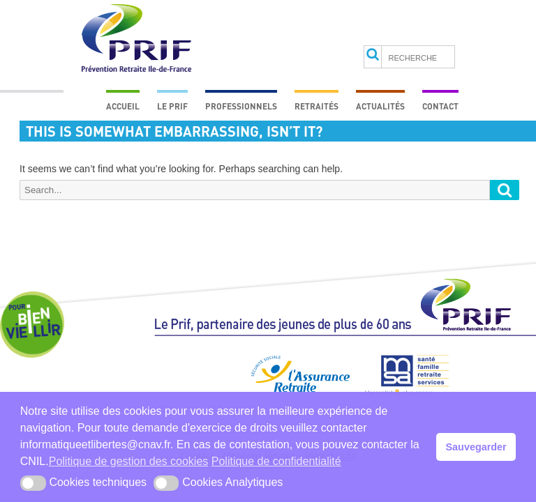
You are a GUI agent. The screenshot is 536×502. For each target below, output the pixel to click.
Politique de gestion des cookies (129, 461)
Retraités (316, 106)
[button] (33, 483)
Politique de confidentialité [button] (276, 461)
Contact (440, 106)
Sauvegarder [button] (476, 446)
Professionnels (241, 106)
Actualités (380, 106)
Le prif (172, 106)
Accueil (123, 106)
